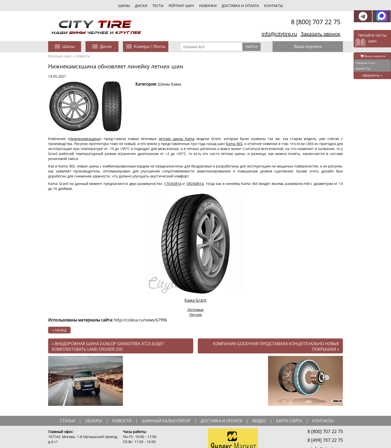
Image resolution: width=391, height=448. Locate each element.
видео (259, 421)
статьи (67, 421)
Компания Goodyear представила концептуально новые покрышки (276, 346)
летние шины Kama (177, 138)
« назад (59, 330)
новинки (208, 5)
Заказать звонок (320, 33)
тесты (158, 5)
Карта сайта (289, 421)
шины (124, 5)
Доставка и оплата (240, 5)
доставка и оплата (221, 421)
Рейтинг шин (181, 5)
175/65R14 (173, 183)
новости (121, 421)
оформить (372, 75)
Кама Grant (195, 300)
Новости (83, 56)
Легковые (195, 309)
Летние (195, 314)
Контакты (273, 5)
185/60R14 (194, 183)
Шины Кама (169, 84)
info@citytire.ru (279, 33)
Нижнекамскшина (84, 138)
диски (141, 5)
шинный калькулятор (166, 421)
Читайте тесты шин (372, 38)
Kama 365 (234, 143)
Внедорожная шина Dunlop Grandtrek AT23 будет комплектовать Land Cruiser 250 (108, 346)
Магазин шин (60, 56)
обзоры (93, 421)
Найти (251, 46)
